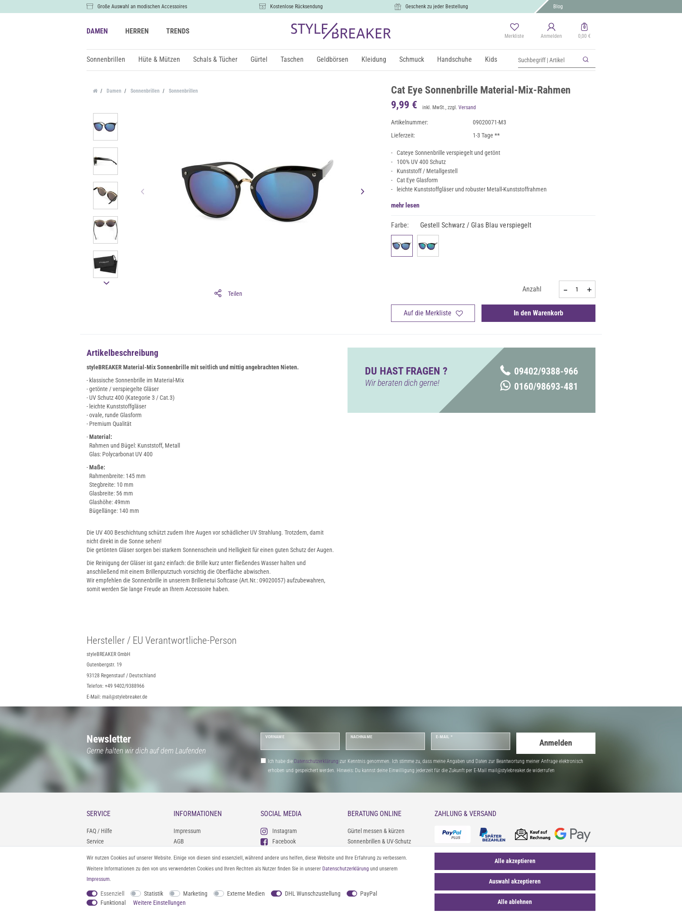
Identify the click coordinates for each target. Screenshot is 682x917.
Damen (113, 91)
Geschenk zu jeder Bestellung (436, 6)
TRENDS (178, 31)
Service (95, 841)
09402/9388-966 (539, 371)
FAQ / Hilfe (99, 830)
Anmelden (556, 741)
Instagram (279, 830)
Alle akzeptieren (515, 860)
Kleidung (373, 59)
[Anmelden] (551, 31)
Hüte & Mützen (159, 59)
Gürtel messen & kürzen (376, 830)
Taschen (292, 59)
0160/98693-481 (539, 386)
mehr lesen (405, 205)
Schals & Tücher (215, 59)
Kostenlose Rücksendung (296, 6)
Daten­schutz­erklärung (345, 869)
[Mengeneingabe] (577, 289)
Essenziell (112, 893)
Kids (491, 59)
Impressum (187, 830)
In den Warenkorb (538, 313)
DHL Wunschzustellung (313, 893)
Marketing (195, 893)
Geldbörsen (332, 59)
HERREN (137, 31)
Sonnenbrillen (106, 59)
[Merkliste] (514, 31)
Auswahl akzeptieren (515, 881)
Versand (467, 107)
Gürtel (259, 59)
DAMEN (97, 31)
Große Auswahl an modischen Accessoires (142, 6)
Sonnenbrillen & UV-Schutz (379, 841)
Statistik (153, 893)
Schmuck (411, 59)
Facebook (278, 841)
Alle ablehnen (515, 901)
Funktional (113, 902)
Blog (558, 6)
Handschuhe (454, 59)
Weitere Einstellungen (159, 902)
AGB (179, 841)
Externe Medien (246, 893)
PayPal (368, 893)
